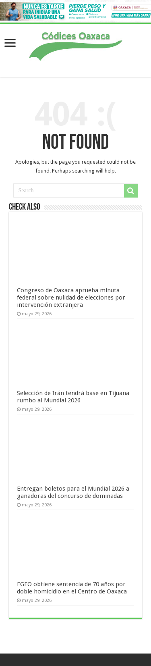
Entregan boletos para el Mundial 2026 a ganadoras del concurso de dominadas (73, 492)
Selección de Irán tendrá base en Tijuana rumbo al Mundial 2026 (73, 396)
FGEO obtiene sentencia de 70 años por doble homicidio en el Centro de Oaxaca (72, 588)
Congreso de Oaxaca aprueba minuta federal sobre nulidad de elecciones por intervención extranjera (71, 297)
